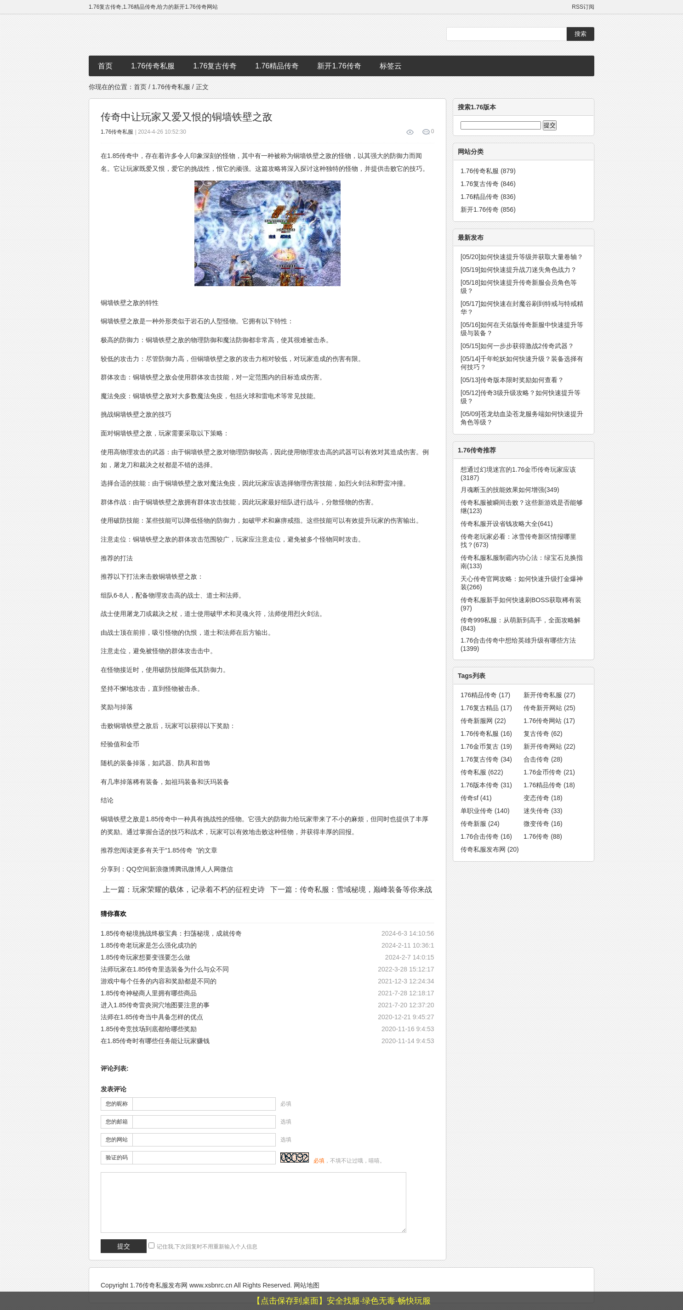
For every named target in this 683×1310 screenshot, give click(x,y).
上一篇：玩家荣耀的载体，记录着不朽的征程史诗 (184, 889)
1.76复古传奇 (215, 66)
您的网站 (117, 1139)
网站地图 (306, 1285)
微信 (226, 869)
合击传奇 (543, 759)
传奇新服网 (483, 720)
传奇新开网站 (549, 707)
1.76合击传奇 (486, 836)
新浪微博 (162, 869)
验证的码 (117, 1157)
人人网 (210, 869)
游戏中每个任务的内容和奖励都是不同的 (158, 981)
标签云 (391, 66)
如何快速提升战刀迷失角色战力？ (519, 269)
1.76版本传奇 (486, 785)
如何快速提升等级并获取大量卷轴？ (522, 256)
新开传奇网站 (549, 746)
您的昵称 (117, 1104)
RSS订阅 (583, 7)
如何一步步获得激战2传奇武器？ (517, 346)
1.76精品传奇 (277, 66)
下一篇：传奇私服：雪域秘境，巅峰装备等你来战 (351, 889)
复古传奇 (543, 733)
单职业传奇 (485, 810)
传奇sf (476, 798)
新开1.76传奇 (339, 66)
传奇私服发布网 (490, 849)
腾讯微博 (188, 869)
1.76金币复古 (486, 746)
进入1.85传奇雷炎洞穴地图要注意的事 (155, 1005)
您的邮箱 (117, 1121)
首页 (105, 66)
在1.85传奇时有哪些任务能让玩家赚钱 (155, 1041)
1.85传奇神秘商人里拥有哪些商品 (149, 993)
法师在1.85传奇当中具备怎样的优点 (152, 1017)
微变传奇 (543, 823)
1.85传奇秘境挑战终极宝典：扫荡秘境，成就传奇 (171, 933)
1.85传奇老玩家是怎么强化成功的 (149, 945)
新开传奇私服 (549, 695)
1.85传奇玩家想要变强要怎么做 (145, 957)
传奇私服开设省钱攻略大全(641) (507, 523)
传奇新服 (480, 823)
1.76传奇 (543, 836)
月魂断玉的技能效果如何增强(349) (510, 489)
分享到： (113, 869)
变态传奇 (543, 798)
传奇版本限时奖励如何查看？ (512, 380)
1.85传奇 (180, 850)
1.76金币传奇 (549, 772)
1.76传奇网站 (549, 720)
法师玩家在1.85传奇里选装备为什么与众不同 (165, 969)
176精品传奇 (485, 695)
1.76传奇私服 (153, 66)
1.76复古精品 (486, 707)
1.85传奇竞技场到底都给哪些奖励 (149, 1029)
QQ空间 (137, 869)
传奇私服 (482, 772)
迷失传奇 (543, 810)
